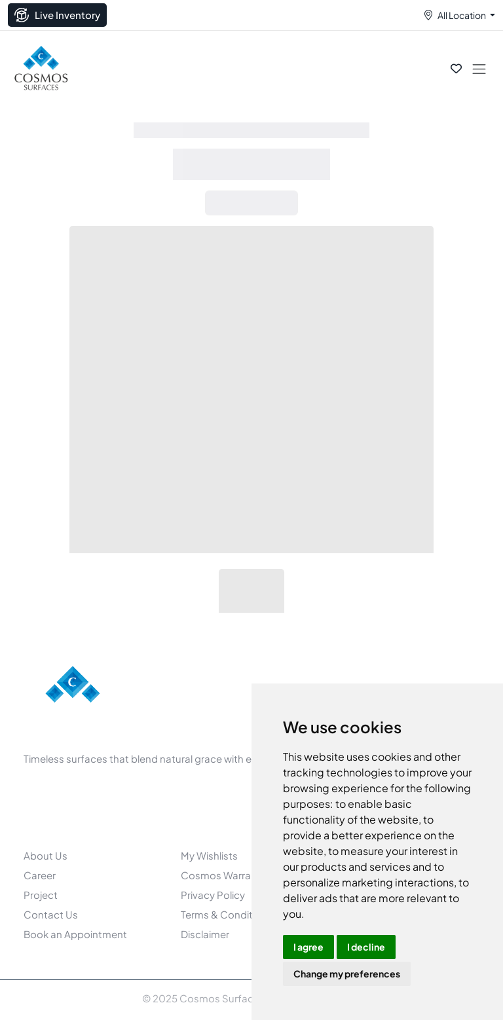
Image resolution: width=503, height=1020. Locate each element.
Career (40, 875)
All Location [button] (461, 15)
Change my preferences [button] (346, 973)
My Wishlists (209, 855)
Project (41, 894)
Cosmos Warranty (223, 875)
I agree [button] (308, 947)
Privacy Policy (213, 894)
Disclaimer (205, 934)
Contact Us (51, 914)
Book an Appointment (75, 934)
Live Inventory (57, 15)
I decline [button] (366, 947)
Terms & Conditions (226, 914)
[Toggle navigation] (479, 68)
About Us (45, 855)
